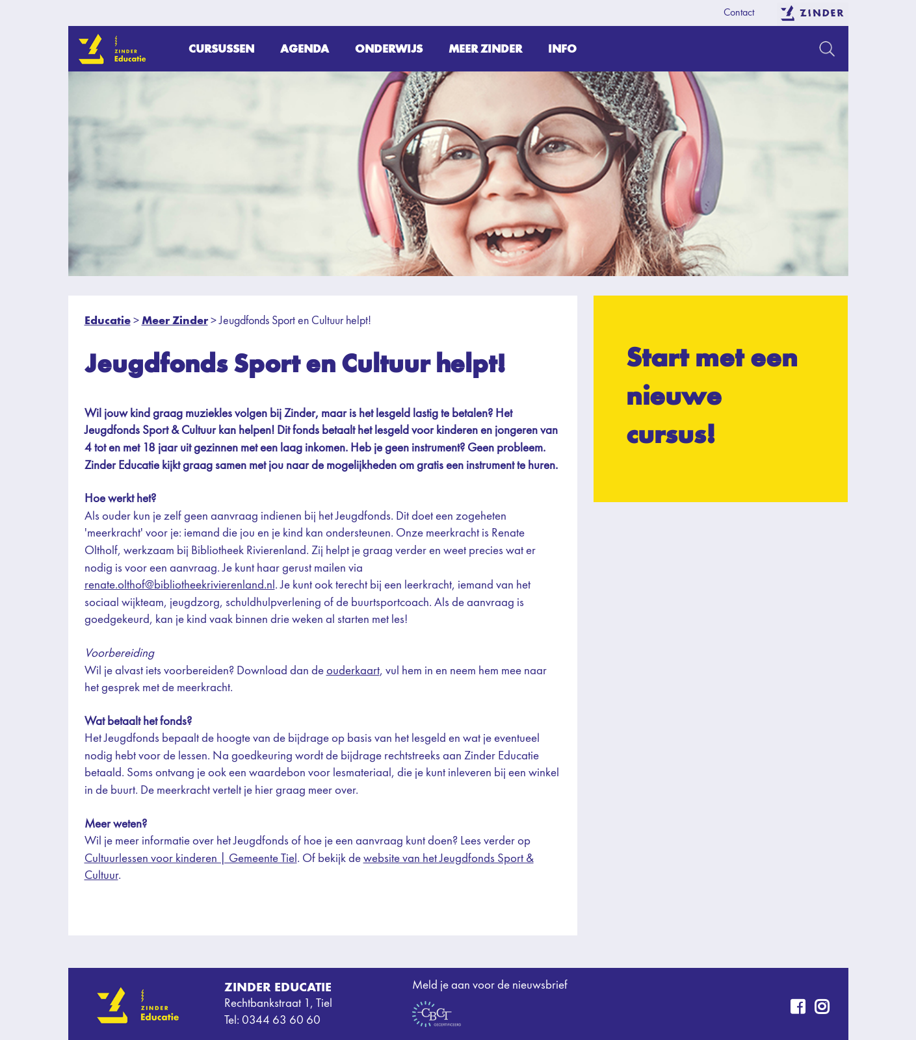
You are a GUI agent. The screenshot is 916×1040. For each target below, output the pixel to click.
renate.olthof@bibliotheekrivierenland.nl (180, 585)
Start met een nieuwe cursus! (712, 395)
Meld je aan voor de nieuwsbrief (490, 986)
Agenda (304, 48)
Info (562, 48)
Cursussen (221, 48)
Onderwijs (389, 48)
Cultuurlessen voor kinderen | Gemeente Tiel (191, 859)
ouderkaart (353, 671)
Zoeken (827, 48)
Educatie (108, 319)
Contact (739, 13)
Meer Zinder (485, 48)
